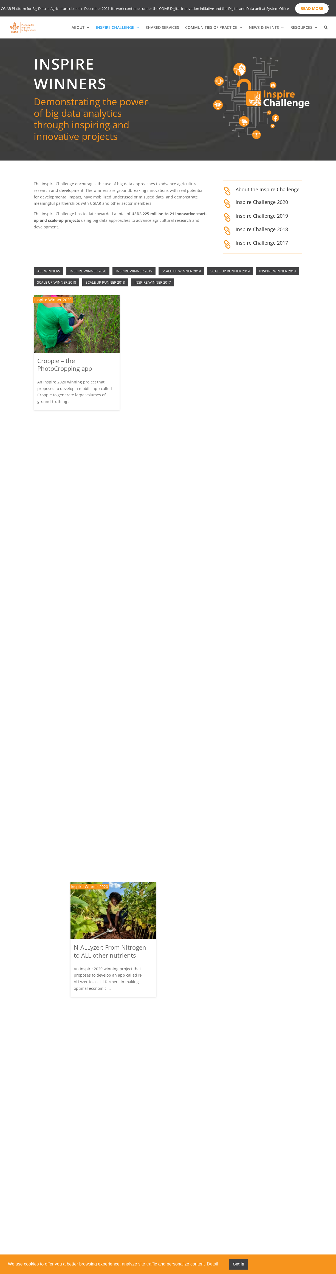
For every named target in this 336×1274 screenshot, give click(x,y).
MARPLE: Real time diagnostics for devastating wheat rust (166, 963)
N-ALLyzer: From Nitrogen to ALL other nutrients (165, 365)
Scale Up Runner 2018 (105, 282)
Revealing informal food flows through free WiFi (162, 732)
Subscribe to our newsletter (255, 1210)
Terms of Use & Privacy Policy (256, 1236)
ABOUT (78, 28)
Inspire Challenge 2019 (262, 215)
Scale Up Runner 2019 (230, 271)
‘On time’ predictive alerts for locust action (255, 350)
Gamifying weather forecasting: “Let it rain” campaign (70, 598)
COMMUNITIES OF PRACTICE (211, 28)
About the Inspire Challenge (268, 189)
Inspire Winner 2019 (134, 271)
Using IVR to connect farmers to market (66, 1095)
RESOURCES (301, 28)
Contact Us (234, 1244)
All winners (48, 271)
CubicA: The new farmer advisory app (162, 839)
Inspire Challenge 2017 (262, 242)
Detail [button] (212, 1264)
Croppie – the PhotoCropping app (64, 365)
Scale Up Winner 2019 (181, 271)
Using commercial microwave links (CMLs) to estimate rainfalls (256, 1049)
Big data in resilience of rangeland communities (253, 560)
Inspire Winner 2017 (152, 282)
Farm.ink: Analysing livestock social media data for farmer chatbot (74, 971)
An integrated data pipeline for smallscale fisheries (258, 925)
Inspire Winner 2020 (88, 271)
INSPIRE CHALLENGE (115, 28)
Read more (312, 8)
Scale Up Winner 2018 (56, 282)
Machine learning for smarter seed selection (251, 806)
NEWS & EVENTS (264, 28)
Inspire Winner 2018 (277, 271)
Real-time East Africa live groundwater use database (74, 722)
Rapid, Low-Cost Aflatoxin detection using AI (73, 475)
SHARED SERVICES (162, 28)
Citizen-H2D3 (238, 472)
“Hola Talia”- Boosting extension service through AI (165, 488)
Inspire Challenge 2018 (262, 229)
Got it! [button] (238, 1264)
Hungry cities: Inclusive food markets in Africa (161, 611)
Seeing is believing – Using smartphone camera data (74, 841)
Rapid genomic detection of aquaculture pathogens (258, 680)
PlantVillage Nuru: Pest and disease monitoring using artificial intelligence (167, 1088)
